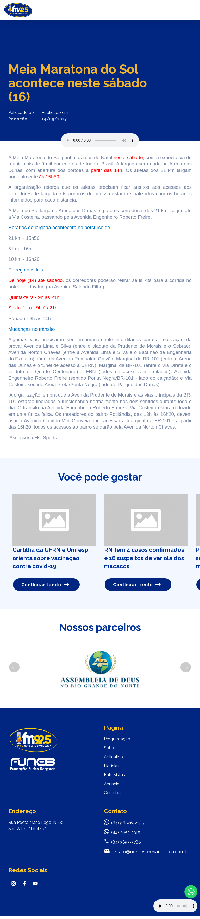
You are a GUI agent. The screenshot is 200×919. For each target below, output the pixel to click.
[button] (14, 667)
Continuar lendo (45, 584)
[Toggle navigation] (192, 9)
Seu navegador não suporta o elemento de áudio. (100, 140)
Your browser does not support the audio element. (175, 905)
